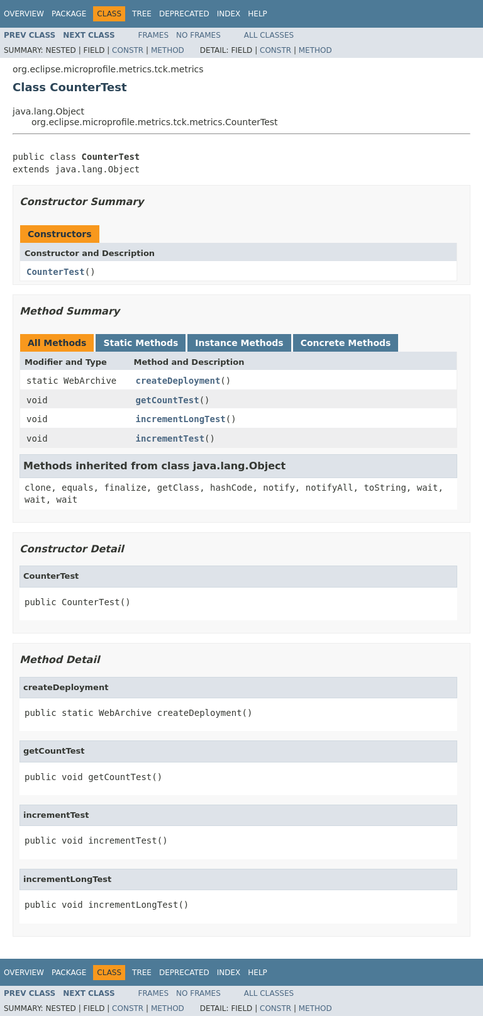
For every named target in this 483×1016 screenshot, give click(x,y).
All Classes (269, 35)
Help (257, 13)
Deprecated (184, 13)
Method (167, 50)
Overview (24, 13)
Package (69, 13)
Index (229, 13)
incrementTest (170, 438)
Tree (142, 13)
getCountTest (167, 400)
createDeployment (178, 381)
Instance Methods (239, 343)
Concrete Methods (346, 343)
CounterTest (55, 272)
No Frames (198, 35)
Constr (127, 50)
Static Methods (140, 343)
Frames (153, 35)
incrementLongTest (181, 419)
